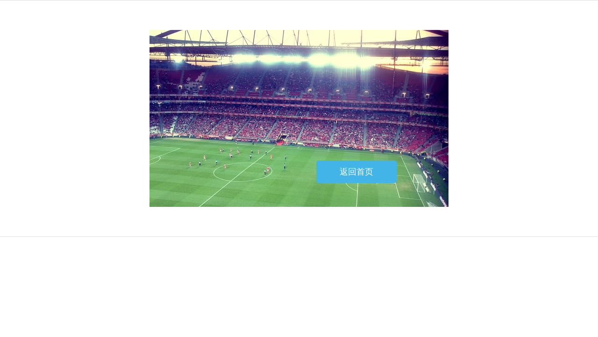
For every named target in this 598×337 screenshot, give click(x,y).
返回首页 (356, 171)
